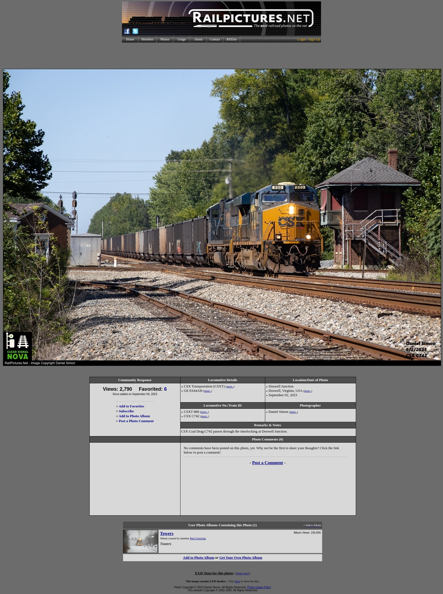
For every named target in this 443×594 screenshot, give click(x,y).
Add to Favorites (131, 406)
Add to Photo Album (134, 416)
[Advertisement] (221, 55)
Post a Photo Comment (136, 421)
